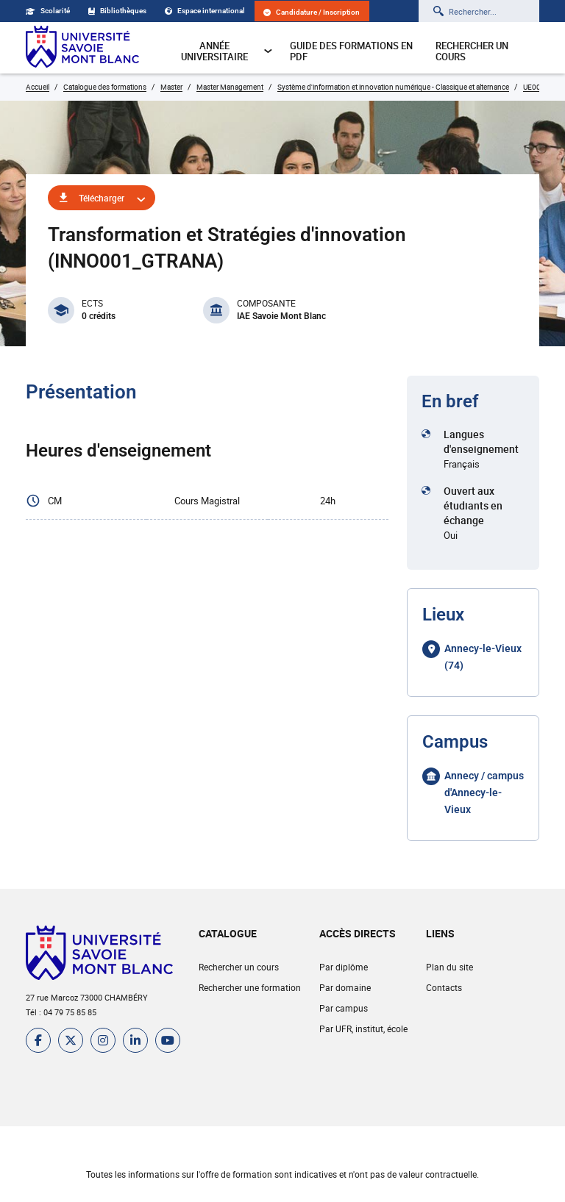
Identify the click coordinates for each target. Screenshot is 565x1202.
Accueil (37, 87)
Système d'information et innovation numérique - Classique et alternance (393, 87)
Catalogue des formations (104, 87)
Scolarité (48, 11)
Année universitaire (227, 51)
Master (171, 87)
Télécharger (101, 198)
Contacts (444, 987)
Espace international (205, 11)
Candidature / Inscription (311, 12)
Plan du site (449, 967)
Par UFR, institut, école (363, 1028)
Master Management (229, 87)
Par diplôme (343, 967)
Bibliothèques (117, 11)
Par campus (343, 1008)
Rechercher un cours (472, 51)
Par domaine (345, 987)
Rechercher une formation (250, 987)
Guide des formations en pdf (351, 51)
